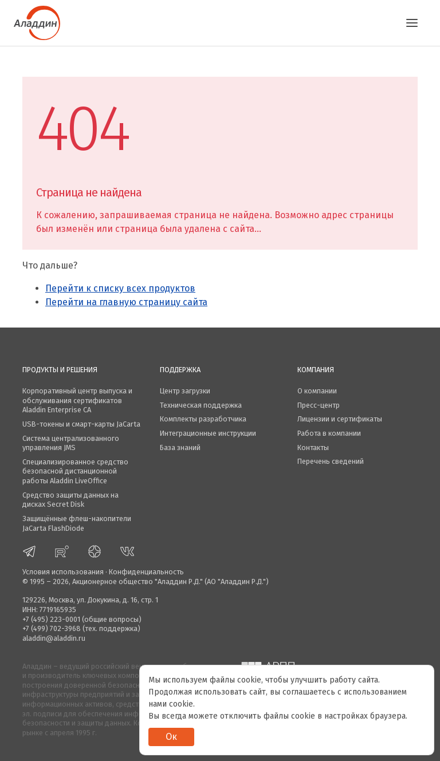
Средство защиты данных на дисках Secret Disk (70, 500)
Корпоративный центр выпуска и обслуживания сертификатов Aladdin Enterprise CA (77, 400)
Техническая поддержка (201, 405)
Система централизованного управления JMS (70, 443)
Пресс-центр (318, 405)
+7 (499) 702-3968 (51, 628)
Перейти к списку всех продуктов (120, 288)
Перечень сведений (330, 461)
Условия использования (63, 571)
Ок (171, 736)
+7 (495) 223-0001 (51, 619)
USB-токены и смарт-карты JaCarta (81, 424)
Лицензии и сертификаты (339, 419)
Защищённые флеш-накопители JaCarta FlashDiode (76, 523)
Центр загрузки (185, 391)
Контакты (313, 447)
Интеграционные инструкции (208, 433)
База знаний (180, 447)
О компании (317, 391)
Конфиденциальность (146, 571)
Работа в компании (329, 433)
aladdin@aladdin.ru (53, 638)
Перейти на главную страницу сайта (126, 302)
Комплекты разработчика (203, 419)
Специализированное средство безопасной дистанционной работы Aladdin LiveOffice (75, 471)
